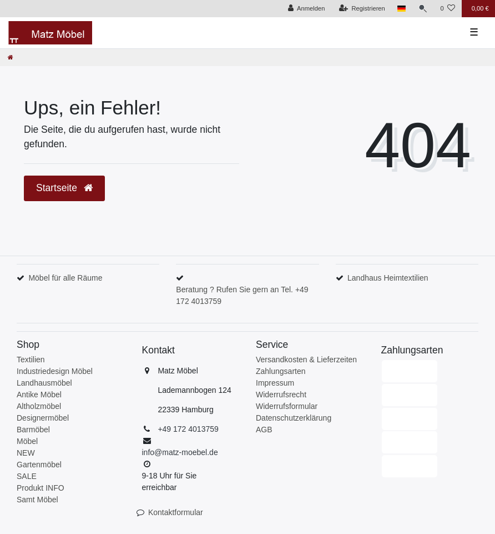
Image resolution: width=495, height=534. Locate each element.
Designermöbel (43, 417)
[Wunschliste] (447, 8)
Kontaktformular (175, 512)
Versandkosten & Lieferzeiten (306, 359)
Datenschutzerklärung (293, 417)
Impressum (275, 382)
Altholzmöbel (39, 406)
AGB (264, 429)
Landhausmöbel (44, 382)
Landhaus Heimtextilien (387, 277)
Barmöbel (33, 429)
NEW (26, 452)
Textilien (31, 359)
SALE (27, 476)
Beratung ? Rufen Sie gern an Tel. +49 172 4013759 (242, 295)
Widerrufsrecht (281, 394)
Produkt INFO (40, 487)
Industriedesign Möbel (55, 371)
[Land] (401, 8)
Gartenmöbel (39, 464)
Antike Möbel (39, 394)
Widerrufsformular (286, 406)
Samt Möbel (37, 499)
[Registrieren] (362, 8)
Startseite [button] (64, 187)
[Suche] (423, 8)
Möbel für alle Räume (65, 277)
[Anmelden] (306, 8)
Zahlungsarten (281, 371)
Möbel (27, 441)
